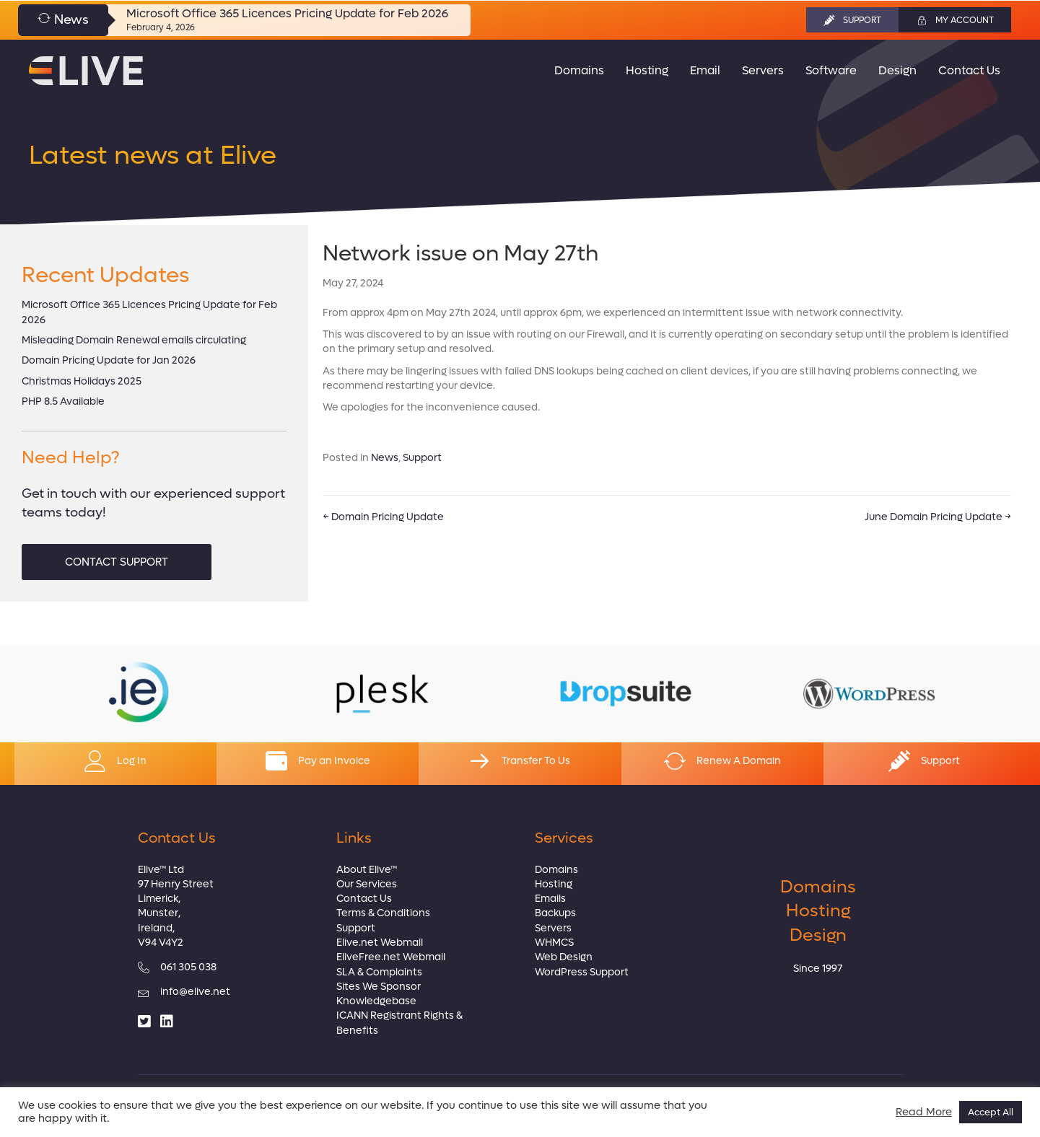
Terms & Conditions (383, 913)
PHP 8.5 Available (63, 401)
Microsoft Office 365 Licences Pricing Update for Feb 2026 (287, 13)
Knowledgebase (376, 1001)
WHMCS (554, 942)
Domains (556, 870)
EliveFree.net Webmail (390, 957)
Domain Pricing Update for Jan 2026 (109, 360)
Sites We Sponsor (378, 986)
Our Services (366, 884)
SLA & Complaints (379, 972)
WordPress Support (582, 972)
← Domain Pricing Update (383, 517)
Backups (555, 913)
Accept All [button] (990, 1112)
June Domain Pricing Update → (938, 517)
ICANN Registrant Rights (395, 1015)
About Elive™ (366, 870)
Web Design (564, 957)
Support (422, 458)
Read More (924, 1112)
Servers (553, 928)
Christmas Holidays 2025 (81, 381)
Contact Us (364, 898)
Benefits (357, 1030)
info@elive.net (195, 991)
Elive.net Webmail (379, 942)
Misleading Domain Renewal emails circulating (134, 340)
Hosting (553, 884)
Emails (550, 898)
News (384, 458)
